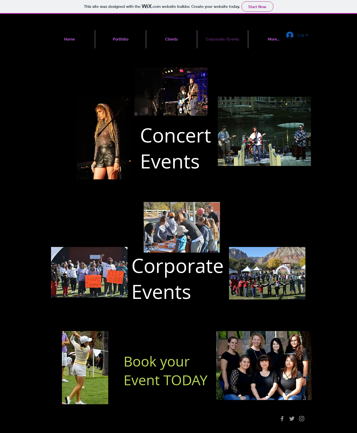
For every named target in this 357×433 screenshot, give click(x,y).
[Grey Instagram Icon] (301, 418)
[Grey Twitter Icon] (291, 418)
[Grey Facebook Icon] (282, 418)
